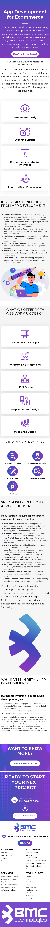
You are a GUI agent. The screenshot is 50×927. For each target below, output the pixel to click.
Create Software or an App (36, 860)
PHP (27, 879)
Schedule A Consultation (25, 816)
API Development (8, 887)
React (28, 884)
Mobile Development (9, 884)
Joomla (29, 898)
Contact (4, 861)
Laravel (28, 876)
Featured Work (7, 855)
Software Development (10, 890)
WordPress (30, 893)
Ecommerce (6, 893)
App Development (8, 882)
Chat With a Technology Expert (25, 763)
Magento (29, 895)
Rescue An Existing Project (36, 863)
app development (19, 30)
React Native (31, 887)
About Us (4, 853)
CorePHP (29, 882)
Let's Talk (25, 843)
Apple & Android (32, 890)
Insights (4, 858)
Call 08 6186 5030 (29, 801)
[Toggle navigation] (2, 4)
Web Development (8, 879)
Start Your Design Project (25, 54)
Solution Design (32, 853)
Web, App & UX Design (9, 876)
